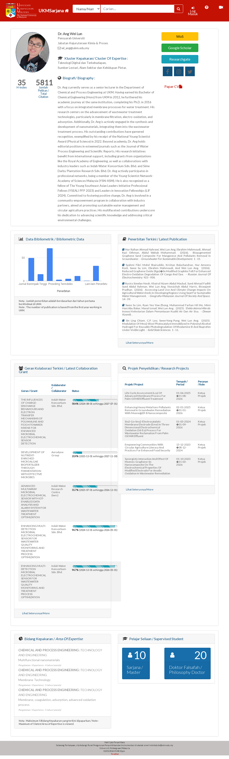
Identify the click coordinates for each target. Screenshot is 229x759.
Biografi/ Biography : (78, 78)
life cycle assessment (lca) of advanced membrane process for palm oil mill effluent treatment (145, 395)
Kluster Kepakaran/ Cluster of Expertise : (96, 58)
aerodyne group (57, 453)
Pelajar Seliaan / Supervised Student (156, 639)
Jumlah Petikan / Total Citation (43, 92)
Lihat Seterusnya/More (139, 342)
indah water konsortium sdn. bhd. (58, 403)
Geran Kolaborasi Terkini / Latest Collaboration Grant (58, 370)
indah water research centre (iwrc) (58, 490)
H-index (22, 87)
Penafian (114, 754)
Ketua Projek (202, 394)
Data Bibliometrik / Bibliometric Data (54, 239)
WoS (180, 36)
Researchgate (179, 59)
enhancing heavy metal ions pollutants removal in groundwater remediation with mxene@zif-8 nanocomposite (148, 410)
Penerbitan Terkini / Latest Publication (157, 239)
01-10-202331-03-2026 (183, 461)
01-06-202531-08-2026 (183, 395)
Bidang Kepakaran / (53, 639)
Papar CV (173, 86)
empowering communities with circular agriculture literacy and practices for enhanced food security (147, 447)
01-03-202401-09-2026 (183, 424)
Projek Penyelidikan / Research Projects (158, 368)
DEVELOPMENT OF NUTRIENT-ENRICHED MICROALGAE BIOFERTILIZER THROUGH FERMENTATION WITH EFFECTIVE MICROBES (33, 464)
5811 (44, 82)
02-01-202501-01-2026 (183, 410)
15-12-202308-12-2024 (183, 447)
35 (21, 82)
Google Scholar (180, 48)
